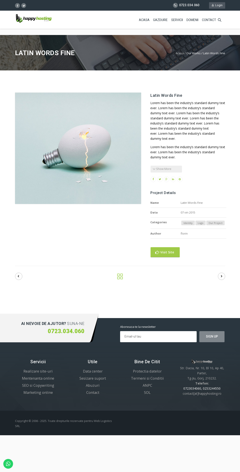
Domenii (192, 20)
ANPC (147, 385)
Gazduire (160, 20)
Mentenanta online (38, 378)
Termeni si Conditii (147, 378)
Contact (209, 20)
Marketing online (38, 392)
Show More (169, 169)
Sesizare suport (92, 378)
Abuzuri (93, 385)
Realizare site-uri (38, 371)
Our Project (223, 223)
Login (217, 5)
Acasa (144, 20)
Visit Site (172, 252)
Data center (93, 371)
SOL (147, 392)
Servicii (177, 20)
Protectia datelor (147, 371)
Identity (195, 223)
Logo (208, 223)
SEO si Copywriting (38, 385)
